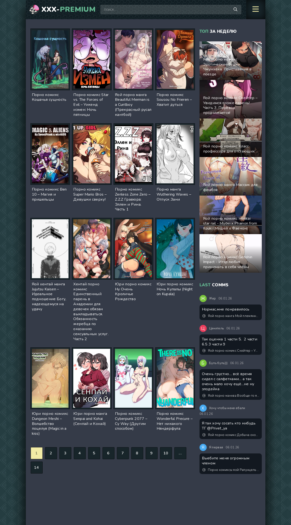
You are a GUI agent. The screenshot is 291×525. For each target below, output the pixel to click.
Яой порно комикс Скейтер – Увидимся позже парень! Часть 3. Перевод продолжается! (230, 350)
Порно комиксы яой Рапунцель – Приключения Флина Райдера (230, 470)
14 (36, 467)
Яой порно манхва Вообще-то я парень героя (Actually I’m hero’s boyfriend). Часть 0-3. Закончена (230, 395)
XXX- (68, 9)
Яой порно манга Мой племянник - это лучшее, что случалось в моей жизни (230, 316)
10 (165, 453)
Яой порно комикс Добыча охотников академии (230, 435)
